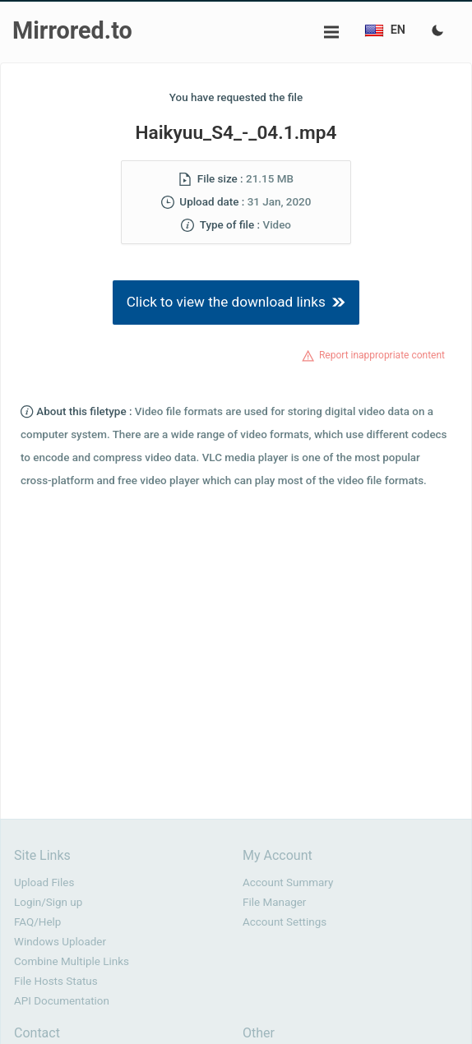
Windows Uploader (60, 941)
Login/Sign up (48, 902)
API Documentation (61, 1001)
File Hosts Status (56, 981)
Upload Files (44, 882)
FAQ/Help (37, 922)
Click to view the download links (236, 301)
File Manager (274, 902)
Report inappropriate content (382, 355)
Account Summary (288, 882)
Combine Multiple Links (71, 961)
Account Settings (284, 922)
